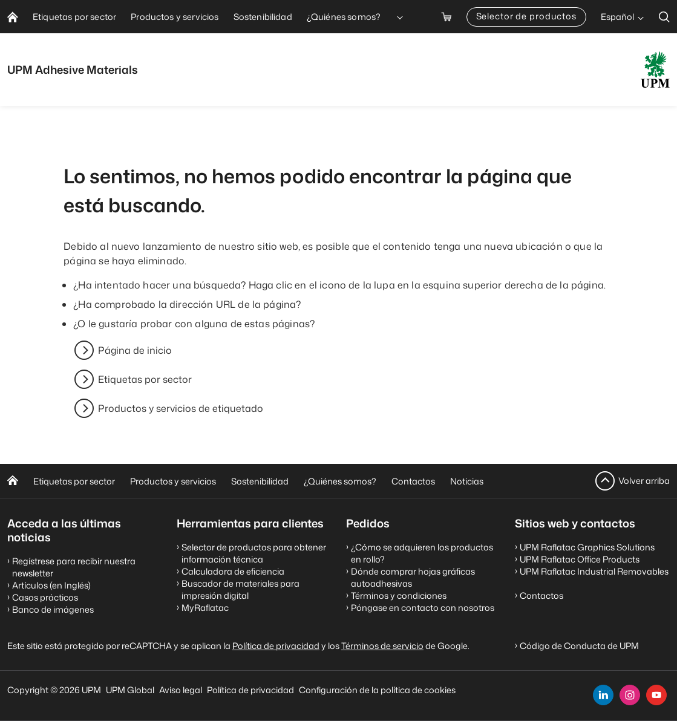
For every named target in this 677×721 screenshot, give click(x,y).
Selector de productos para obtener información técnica (254, 553)
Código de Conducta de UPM (579, 645)
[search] (664, 16)
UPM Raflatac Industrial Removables (594, 571)
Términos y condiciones (398, 595)
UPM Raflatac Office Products (579, 559)
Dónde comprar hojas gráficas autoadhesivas (413, 577)
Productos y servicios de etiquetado (180, 408)
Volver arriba (644, 480)
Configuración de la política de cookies (377, 689)
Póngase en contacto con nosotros (422, 607)
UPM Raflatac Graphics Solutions (587, 547)
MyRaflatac (205, 607)
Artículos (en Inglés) (51, 585)
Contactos (413, 481)
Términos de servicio (382, 645)
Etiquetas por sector (145, 379)
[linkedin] (603, 695)
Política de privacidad (275, 645)
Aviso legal (180, 689)
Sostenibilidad (260, 481)
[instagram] (630, 695)
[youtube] (656, 695)
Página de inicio (135, 350)
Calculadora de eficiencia (233, 571)
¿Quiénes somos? (340, 481)
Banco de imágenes (53, 609)
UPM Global (130, 689)
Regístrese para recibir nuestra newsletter (74, 567)
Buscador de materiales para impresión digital (240, 589)
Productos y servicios (173, 481)
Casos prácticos (45, 597)
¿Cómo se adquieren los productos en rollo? (422, 553)
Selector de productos (526, 16)
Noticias (466, 481)
